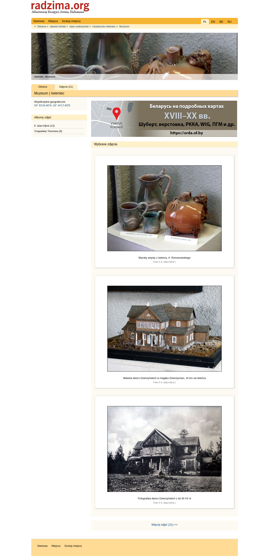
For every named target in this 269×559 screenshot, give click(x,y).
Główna (41, 26)
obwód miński (58, 26)
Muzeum (124, 26)
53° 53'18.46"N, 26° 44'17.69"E (52, 105)
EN (213, 21)
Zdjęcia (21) (66, 86)
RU (229, 21)
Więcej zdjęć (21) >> (164, 524)
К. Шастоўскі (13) (44, 125)
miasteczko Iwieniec (104, 26)
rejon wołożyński (78, 26)
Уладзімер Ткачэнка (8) (48, 131)
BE (221, 21)
